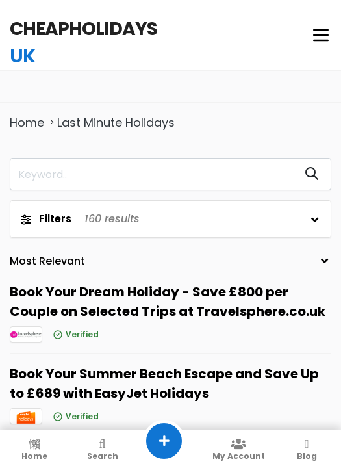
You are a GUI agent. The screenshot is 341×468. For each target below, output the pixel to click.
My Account (239, 449)
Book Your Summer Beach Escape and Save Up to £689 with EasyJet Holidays (164, 383)
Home (27, 122)
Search (102, 449)
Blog (307, 449)
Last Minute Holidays (116, 122)
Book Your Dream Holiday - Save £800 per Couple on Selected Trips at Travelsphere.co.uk (167, 301)
